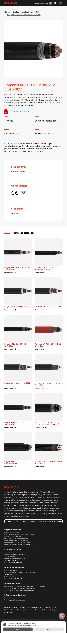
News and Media (16, 610)
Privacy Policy (9, 612)
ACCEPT (18, 629)
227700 (31, 545)
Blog (53, 610)
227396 (25, 545)
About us (14, 607)
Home (7, 12)
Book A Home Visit (41, 4)
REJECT (49, 629)
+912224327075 (12, 576)
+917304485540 (39, 586)
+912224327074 (12, 561)
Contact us (29, 610)
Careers (47, 610)
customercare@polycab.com (24, 590)
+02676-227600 (17, 545)
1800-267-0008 (31, 588)
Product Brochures (34, 607)
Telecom (47, 607)
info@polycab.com (15, 563)
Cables (16, 12)
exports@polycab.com (17, 600)
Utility (37, 12)
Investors (38, 610)
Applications (27, 12)
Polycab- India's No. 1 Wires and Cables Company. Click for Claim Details (33, 521)
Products (23, 607)
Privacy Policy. (34, 625)
